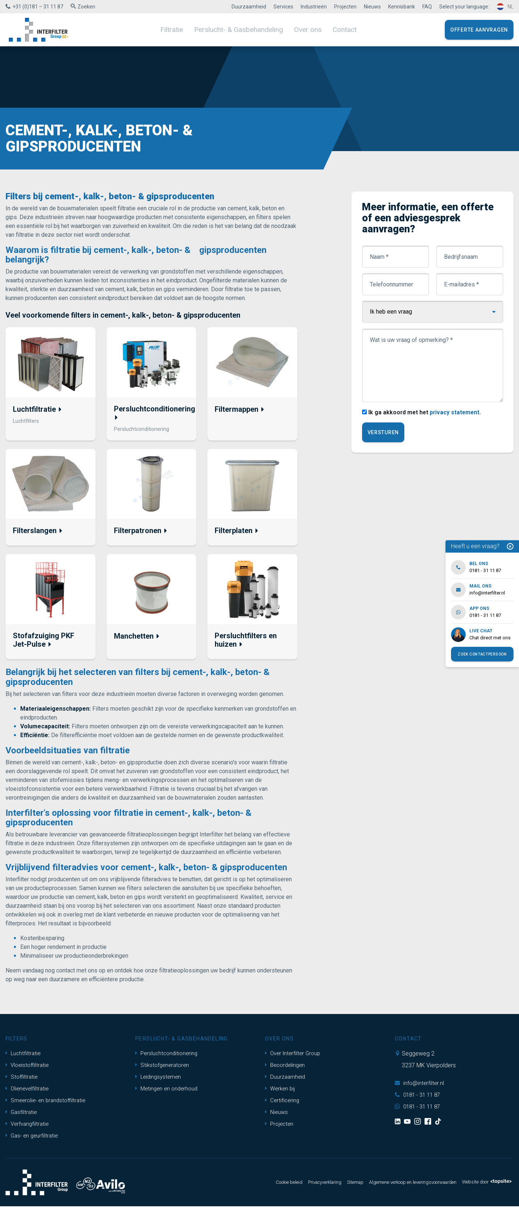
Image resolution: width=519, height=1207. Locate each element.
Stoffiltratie (22, 1077)
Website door (483, 1183)
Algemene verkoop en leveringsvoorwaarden (398, 1183)
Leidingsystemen (159, 1077)
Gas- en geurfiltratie (33, 1136)
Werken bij (281, 1089)
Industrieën (314, 7)
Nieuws (372, 7)
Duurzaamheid (249, 7)
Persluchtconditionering (168, 1053)
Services (283, 7)
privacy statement (456, 413)
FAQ (427, 7)
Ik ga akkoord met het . (426, 413)
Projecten (345, 7)
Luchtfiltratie (24, 1053)
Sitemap (332, 1183)
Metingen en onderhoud (168, 1089)
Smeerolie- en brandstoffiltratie (48, 1100)
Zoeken (86, 7)
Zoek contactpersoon (482, 654)
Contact (337, 29)
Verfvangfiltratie (28, 1124)
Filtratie (178, 29)
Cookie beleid (256, 1183)
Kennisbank (401, 7)
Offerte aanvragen (479, 30)
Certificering (283, 1100)
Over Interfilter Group (294, 1053)
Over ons (303, 29)
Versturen (383, 433)
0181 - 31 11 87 (419, 1095)
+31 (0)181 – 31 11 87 (37, 7)
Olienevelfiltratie (28, 1089)
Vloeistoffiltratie (28, 1065)
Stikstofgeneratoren (163, 1065)
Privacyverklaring (297, 1183)
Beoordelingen (286, 1065)
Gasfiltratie (22, 1112)
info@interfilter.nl (420, 1083)
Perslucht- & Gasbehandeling (240, 29)
